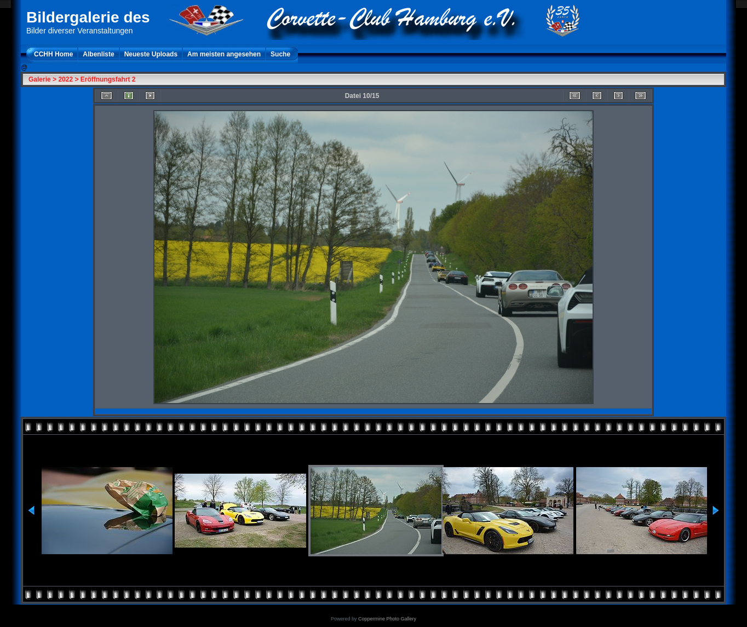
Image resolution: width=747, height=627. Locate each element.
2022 (65, 79)
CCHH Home (53, 54)
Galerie (39, 79)
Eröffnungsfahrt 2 (108, 79)
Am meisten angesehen (224, 54)
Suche (280, 54)
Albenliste (98, 54)
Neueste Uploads (150, 54)
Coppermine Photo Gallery (387, 619)
